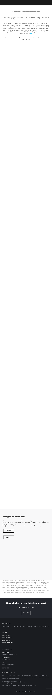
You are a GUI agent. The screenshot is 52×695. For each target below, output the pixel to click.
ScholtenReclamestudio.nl (27, 691)
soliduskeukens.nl (6, 640)
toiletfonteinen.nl (6, 635)
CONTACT (26, 613)
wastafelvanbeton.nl (7, 637)
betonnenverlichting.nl (7, 642)
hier (31, 33)
